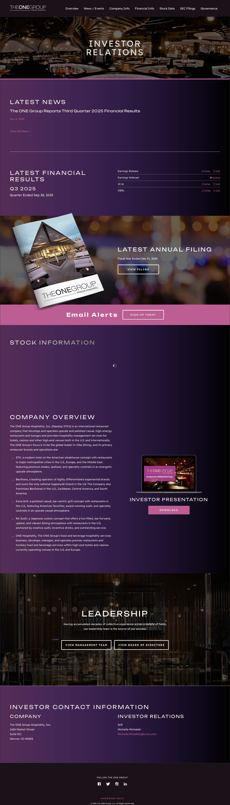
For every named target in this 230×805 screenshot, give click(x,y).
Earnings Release (128, 171)
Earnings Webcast (128, 177)
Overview (72, 8)
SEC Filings (187, 8)
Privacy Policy (116, 798)
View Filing (138, 269)
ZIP (216, 191)
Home (103, 798)
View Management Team (86, 644)
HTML (206, 171)
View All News (19, 131)
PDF (216, 171)
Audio (215, 178)
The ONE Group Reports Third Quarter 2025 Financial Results (75, 111)
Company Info (119, 8)
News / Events (94, 8)
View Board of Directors (141, 644)
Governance (209, 8)
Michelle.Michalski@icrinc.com (137, 734)
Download (175, 511)
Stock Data (167, 8)
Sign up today (143, 314)
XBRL (121, 190)
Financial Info (144, 8)
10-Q (121, 184)
